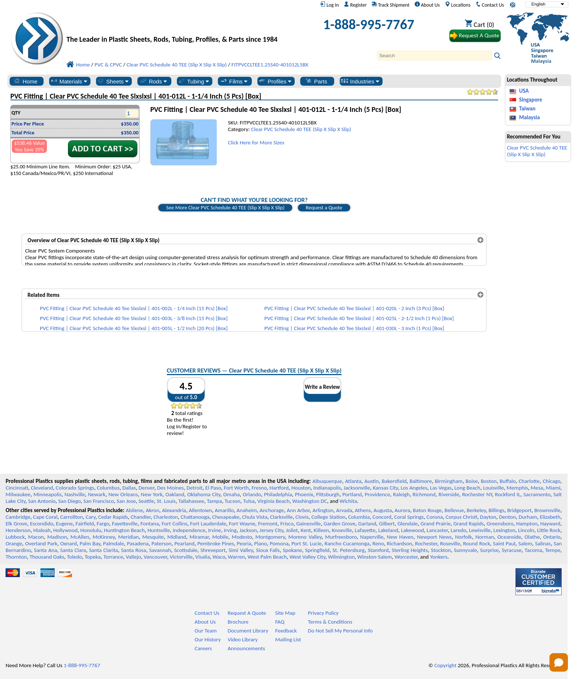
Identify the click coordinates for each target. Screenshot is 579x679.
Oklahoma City (203, 494)
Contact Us (490, 4)
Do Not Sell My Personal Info (340, 630)
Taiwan (527, 108)
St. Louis (166, 501)
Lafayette (365, 530)
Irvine (214, 530)
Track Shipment (391, 4)
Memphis (517, 487)
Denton (507, 517)
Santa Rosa (133, 550)
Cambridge (18, 517)
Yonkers (438, 556)
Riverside (449, 494)
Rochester (426, 543)
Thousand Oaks (47, 556)
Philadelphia (278, 494)
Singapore (530, 99)
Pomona (279, 543)
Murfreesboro (341, 537)
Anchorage (272, 510)
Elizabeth (550, 517)
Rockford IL (507, 494)
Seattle (146, 501)
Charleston (165, 517)
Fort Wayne (242, 523)
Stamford (378, 550)
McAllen (80, 537)
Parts (316, 81)
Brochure (237, 621)
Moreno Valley (305, 537)
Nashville (75, 494)
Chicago (552, 481)
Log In (329, 4)
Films (234, 81)
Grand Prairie (435, 523)
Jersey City (271, 530)
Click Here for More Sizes (256, 142)
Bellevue (454, 510)
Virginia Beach (273, 501)
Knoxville (342, 530)
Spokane (292, 550)
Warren (236, 556)
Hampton (527, 523)
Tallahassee (191, 501)
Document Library (247, 630)
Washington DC (309, 501)
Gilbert (386, 523)
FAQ (279, 621)
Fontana (149, 523)
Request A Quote (246, 613)
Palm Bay (90, 543)
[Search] (434, 56)
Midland (176, 537)
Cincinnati (17, 487)
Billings (496, 510)
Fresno (259, 487)
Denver (146, 487)
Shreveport (213, 550)
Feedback (286, 630)
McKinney (104, 537)
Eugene (64, 523)
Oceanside (509, 537)
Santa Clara (73, 550)
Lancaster (437, 530)
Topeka (93, 556)
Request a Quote (324, 207)
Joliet (292, 530)
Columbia (359, 517)
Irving (230, 530)
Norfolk (463, 537)
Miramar (199, 537)
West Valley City (307, 556)
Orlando (252, 494)
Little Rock (548, 530)
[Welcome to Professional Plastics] (177, 26)
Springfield (317, 550)
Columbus (108, 487)
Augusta (382, 510)
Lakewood (412, 530)
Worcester (405, 556)
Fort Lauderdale (208, 523)
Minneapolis (48, 494)
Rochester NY (477, 494)
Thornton (16, 556)
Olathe (531, 537)
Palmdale (113, 543)
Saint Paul (504, 543)
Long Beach (467, 487)
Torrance (113, 556)
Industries (359, 81)
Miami (553, 487)
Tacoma (533, 550)
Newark (96, 494)
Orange (14, 543)
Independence (189, 530)
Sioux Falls (268, 550)
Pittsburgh (327, 494)
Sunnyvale (465, 550)
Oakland (174, 494)
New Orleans (123, 494)
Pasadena (138, 543)
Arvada (344, 510)
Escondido (41, 523)
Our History (208, 639)
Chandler (141, 517)
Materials (68, 81)
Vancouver (155, 556)
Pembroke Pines (215, 543)
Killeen (321, 530)
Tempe (552, 550)
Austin (371, 481)
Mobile (220, 537)
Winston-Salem (374, 556)
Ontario (552, 537)
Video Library (242, 639)
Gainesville (308, 523)
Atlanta (353, 481)
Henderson (18, 530)
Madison (57, 537)
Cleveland (42, 487)
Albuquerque (327, 481)
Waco (219, 556)
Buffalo (507, 481)
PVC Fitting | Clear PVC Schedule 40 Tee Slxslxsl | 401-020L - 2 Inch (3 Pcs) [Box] (354, 308)
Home (25, 81)
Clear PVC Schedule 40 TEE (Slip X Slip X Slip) (301, 129)
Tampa (214, 501)
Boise (472, 481)
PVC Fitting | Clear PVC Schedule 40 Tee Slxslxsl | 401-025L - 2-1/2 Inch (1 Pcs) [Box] (359, 318)
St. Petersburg (349, 550)
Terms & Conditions (330, 621)
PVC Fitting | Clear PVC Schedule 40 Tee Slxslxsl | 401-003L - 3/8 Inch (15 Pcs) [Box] (133, 318)
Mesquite (153, 537)
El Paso (213, 487)
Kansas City (385, 487)
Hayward (550, 523)
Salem (525, 543)
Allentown (200, 510)
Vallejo (133, 556)
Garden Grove (339, 523)
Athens (363, 510)
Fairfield (85, 523)
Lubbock (15, 537)
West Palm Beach (267, 556)
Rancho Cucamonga (347, 543)
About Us (427, 4)
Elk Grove (16, 523)
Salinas (543, 543)
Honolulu (90, 530)
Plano (260, 543)
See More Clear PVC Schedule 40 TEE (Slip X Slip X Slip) (225, 207)
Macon (36, 537)
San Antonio (41, 501)
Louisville (493, 487)
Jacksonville (357, 487)
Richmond (423, 494)
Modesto (242, 537)
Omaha (231, 494)
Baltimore (421, 481)
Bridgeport (519, 510)
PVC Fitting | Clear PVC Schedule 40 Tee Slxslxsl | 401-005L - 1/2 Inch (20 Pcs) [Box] (133, 328)
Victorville (181, 556)
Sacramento (536, 494)
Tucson (232, 501)
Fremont (268, 523)
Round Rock (476, 543)
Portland (352, 494)
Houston (301, 487)
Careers (203, 648)
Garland (367, 523)
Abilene (134, 510)
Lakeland (388, 530)
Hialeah (42, 530)
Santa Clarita (103, 550)
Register (355, 4)
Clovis (302, 517)
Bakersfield (394, 481)
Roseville (450, 543)
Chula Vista (254, 517)
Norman (484, 537)
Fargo (103, 523)
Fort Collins (174, 523)
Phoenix (304, 494)
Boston (489, 481)
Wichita (348, 501)
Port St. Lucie (306, 543)
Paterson (161, 543)
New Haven (400, 537)
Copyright (445, 665)
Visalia (202, 556)
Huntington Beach (124, 530)
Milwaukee (18, 494)
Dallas (129, 487)
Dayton (488, 517)
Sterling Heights (410, 550)
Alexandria (174, 510)
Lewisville (480, 530)
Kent (306, 530)
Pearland (184, 543)
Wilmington (341, 556)
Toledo (74, 556)
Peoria (244, 543)
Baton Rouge (427, 510)
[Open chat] (558, 662)
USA (524, 91)
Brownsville (547, 510)
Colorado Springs (75, 487)
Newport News (434, 537)
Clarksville (281, 517)
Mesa (537, 487)
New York (151, 494)
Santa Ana (45, 550)
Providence (377, 494)
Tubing (193, 81)
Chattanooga (195, 517)
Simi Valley (241, 550)
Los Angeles (414, 487)
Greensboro (500, 523)
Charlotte (528, 481)
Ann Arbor (298, 510)
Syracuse (512, 550)
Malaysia (529, 117)
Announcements (246, 648)
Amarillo (224, 510)
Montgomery (270, 537)
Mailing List (288, 639)
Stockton (441, 550)
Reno (378, 543)
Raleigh (401, 494)
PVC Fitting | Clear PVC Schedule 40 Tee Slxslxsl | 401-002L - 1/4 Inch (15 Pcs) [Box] (133, 308)
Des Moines (170, 487)
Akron (153, 510)
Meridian (128, 537)
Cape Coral (45, 517)
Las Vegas (441, 487)
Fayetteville (125, 523)
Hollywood (65, 530)
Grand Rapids (468, 523)
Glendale (407, 523)
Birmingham (449, 481)
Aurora (402, 510)
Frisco (287, 523)
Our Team (206, 630)
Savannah (160, 550)
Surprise (489, 550)
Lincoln (526, 530)
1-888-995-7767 (368, 24)
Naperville (371, 537)
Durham (527, 517)
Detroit (194, 487)
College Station (328, 517)
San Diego (69, 501)
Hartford (279, 487)
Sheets (112, 81)
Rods (153, 81)
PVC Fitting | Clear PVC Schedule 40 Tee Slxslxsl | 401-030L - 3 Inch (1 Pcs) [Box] (354, 328)
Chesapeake (226, 517)
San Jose (126, 501)
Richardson (399, 543)
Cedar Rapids (113, 517)
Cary (91, 517)
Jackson (248, 530)
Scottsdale (185, 550)
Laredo (458, 530)
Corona (434, 517)
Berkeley (476, 510)
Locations (458, 4)
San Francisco (98, 501)
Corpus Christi (461, 517)
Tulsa (248, 501)
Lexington (504, 530)
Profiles (274, 81)
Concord (382, 517)
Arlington (322, 510)
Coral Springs (409, 517)
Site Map (285, 613)
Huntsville (158, 530)
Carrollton (71, 517)
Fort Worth (236, 487)
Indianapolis (327, 487)
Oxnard (68, 543)
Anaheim (247, 510)
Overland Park (41, 543)
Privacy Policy (323, 613)
